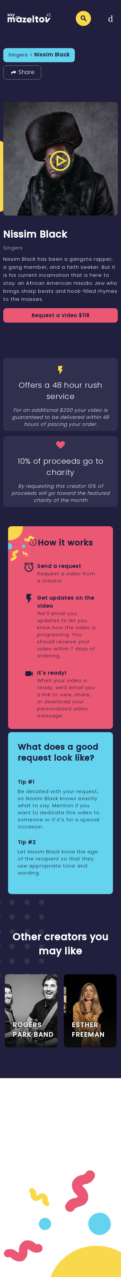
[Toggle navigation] (110, 18)
